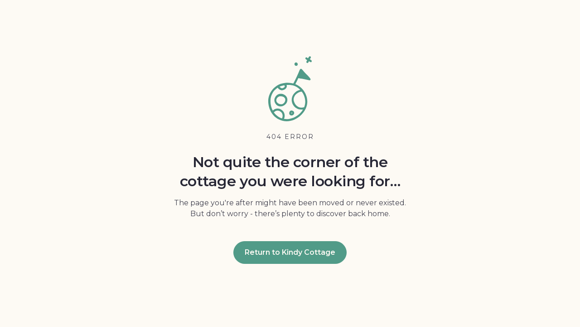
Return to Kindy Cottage (290, 252)
